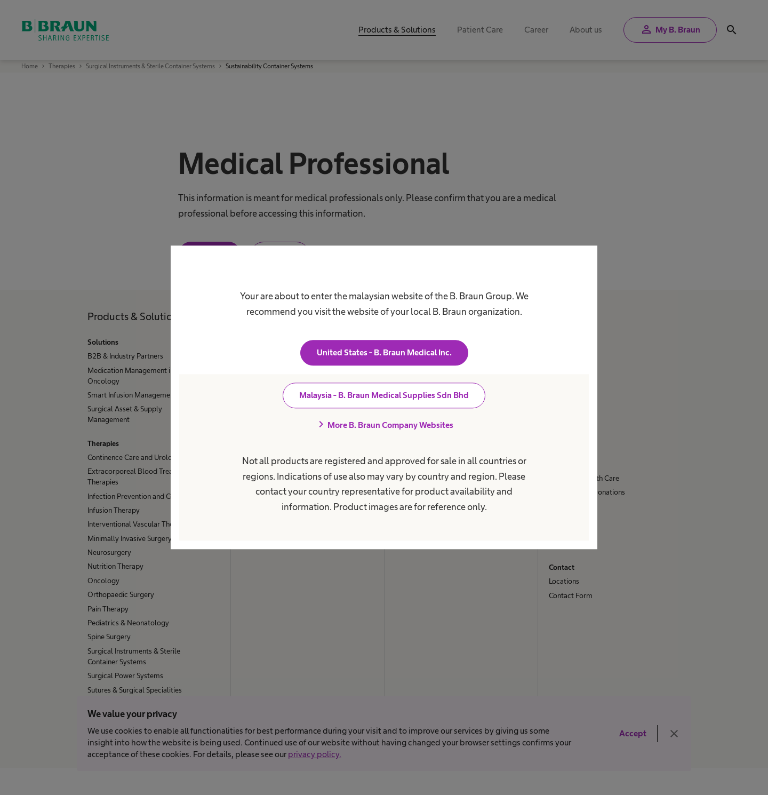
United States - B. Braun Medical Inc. (384, 352)
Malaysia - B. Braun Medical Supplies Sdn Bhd (384, 395)
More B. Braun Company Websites (384, 425)
